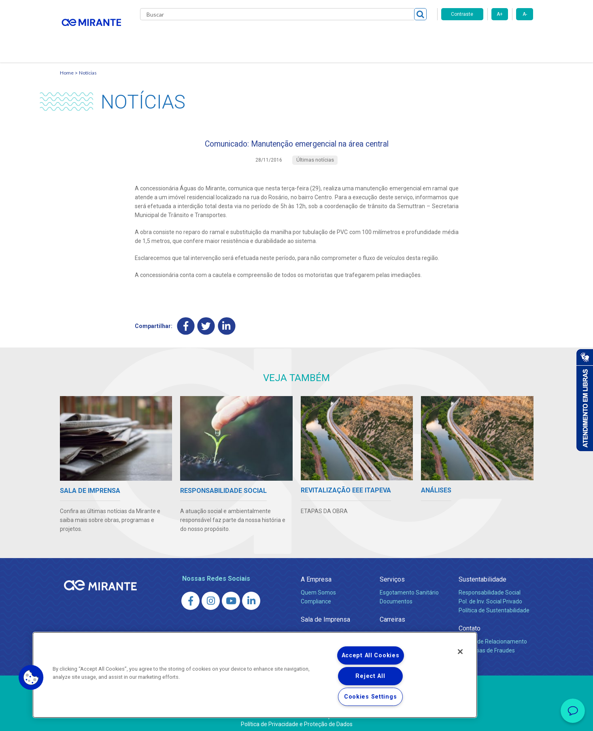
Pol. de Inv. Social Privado (490, 596)
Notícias (88, 63)
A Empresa (316, 574)
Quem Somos (318, 587)
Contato (413, 36)
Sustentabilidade (482, 574)
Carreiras (328, 36)
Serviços (392, 574)
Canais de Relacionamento (493, 636)
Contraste (462, 14)
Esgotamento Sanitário (409, 587)
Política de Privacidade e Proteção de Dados (297, 719)
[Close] (460, 652)
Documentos (396, 596)
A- (525, 14)
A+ (500, 14)
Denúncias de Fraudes (487, 645)
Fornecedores (371, 36)
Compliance (316, 596)
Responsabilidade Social (490, 587)
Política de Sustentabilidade (494, 605)
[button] (31, 678)
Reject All (370, 676)
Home (67, 63)
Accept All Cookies (371, 655)
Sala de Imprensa (325, 614)
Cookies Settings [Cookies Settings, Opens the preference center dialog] (370, 696)
